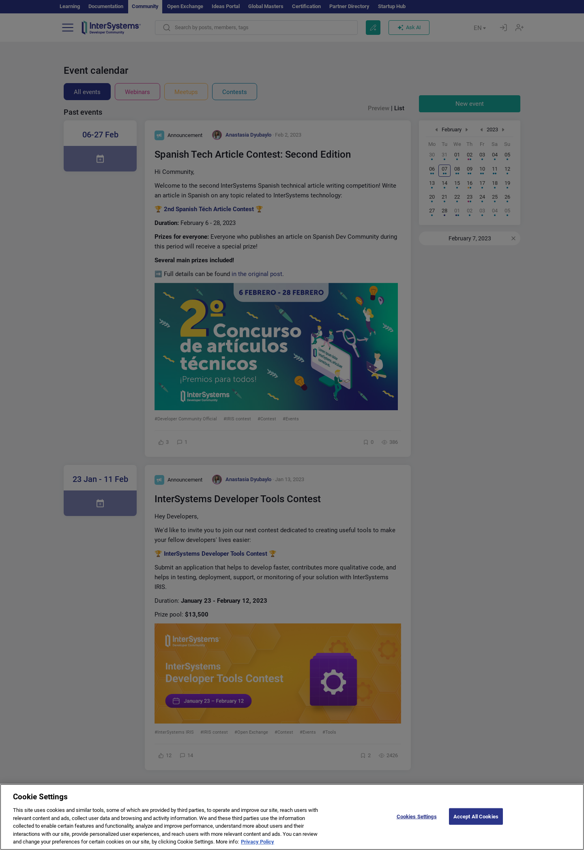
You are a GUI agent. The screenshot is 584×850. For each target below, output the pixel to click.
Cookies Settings (417, 823)
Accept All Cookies (475, 823)
